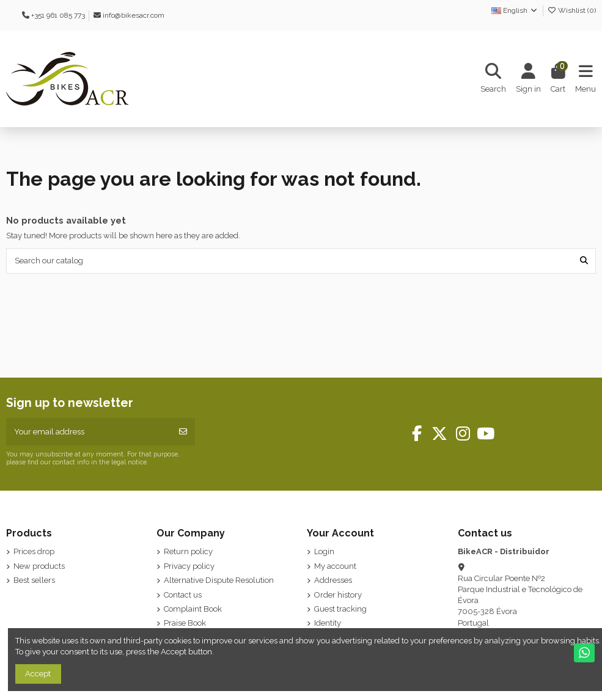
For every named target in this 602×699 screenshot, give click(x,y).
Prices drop (33, 551)
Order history (338, 594)
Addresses (333, 580)
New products (39, 566)
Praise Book (185, 623)
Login (324, 551)
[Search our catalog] (584, 261)
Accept (38, 673)
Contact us (183, 594)
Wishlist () (571, 10)
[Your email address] (89, 432)
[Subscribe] (183, 432)
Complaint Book (193, 608)
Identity (327, 623)
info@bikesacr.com (133, 15)
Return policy (188, 551)
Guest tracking (340, 608)
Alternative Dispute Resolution (219, 580)
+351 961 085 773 (58, 15)
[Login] (528, 79)
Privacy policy (189, 566)
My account (335, 566)
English (514, 10)
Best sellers (34, 580)
